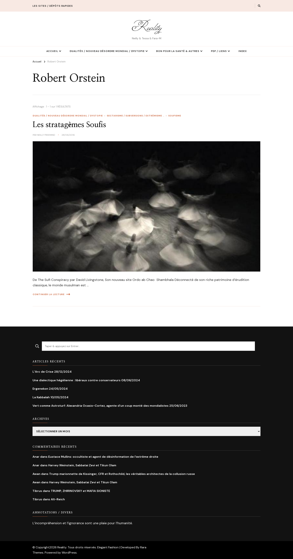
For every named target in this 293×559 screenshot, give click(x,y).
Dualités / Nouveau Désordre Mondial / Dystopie (107, 51)
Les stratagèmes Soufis (69, 125)
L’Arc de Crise (43, 372)
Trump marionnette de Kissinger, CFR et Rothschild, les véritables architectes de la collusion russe (122, 474)
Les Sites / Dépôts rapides (53, 5)
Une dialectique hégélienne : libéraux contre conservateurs (77, 380)
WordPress (69, 553)
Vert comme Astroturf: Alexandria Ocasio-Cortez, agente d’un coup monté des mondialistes (101, 406)
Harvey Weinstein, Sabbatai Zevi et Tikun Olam (82, 465)
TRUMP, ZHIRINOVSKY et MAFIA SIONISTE (80, 491)
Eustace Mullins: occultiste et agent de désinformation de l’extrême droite (103, 457)
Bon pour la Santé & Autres (177, 51)
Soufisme (174, 115)
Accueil (52, 51)
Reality (146, 27)
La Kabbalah (41, 397)
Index (242, 51)
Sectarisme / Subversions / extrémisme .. (135, 115)
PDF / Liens (219, 51)
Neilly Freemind (46, 134)
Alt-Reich (58, 499)
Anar (36, 457)
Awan (36, 474)
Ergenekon (40, 389)
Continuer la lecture (51, 294)
